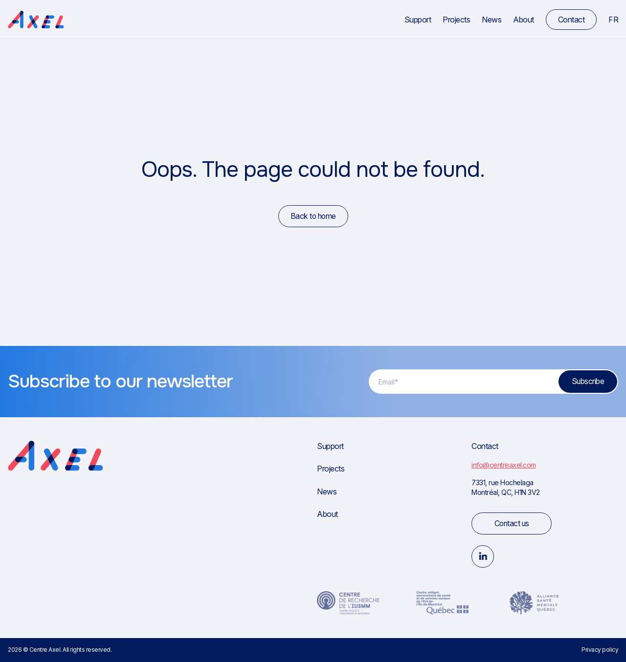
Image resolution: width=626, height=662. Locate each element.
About (523, 19)
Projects (456, 19)
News (491, 19)
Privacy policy (599, 649)
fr (613, 19)
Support (417, 19)
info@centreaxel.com (503, 465)
